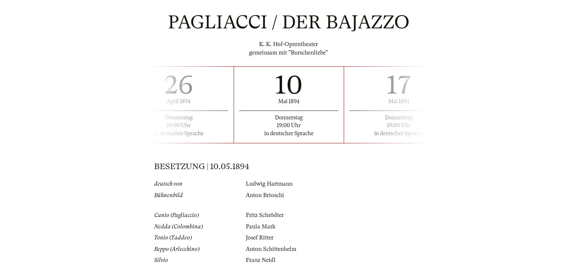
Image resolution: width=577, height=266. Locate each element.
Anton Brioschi (265, 195)
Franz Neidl (261, 260)
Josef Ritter (259, 237)
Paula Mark (261, 226)
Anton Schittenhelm (271, 249)
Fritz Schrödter (265, 215)
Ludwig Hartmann (269, 184)
